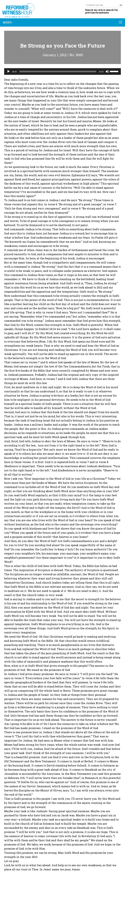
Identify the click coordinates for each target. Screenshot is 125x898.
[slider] (57, 71)
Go (121, 5)
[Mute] (107, 71)
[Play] (8, 71)
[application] (62, 71)
